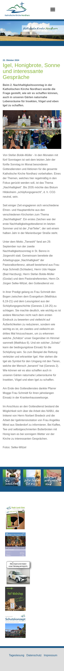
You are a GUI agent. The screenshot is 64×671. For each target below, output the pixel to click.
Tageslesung (16, 655)
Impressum (50, 655)
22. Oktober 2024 (11, 60)
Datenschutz (34, 655)
